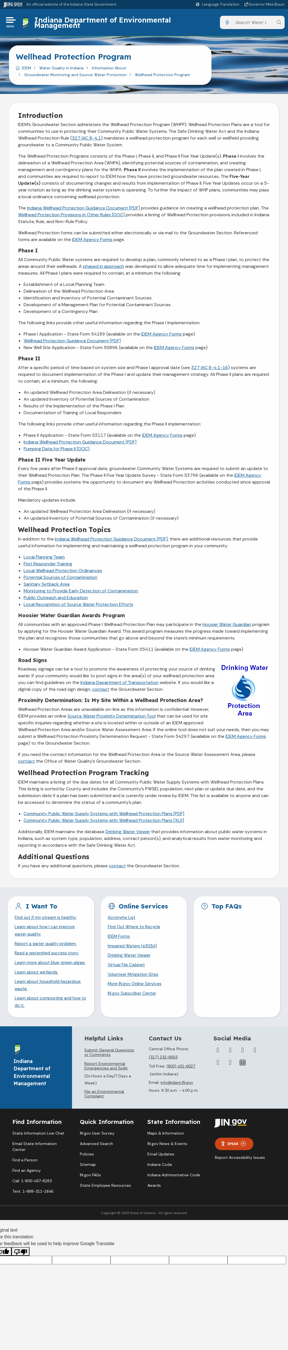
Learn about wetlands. (37, 985)
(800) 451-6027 (180, 1080)
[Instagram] (242, 1064)
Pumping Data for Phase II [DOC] (56, 450)
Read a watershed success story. (48, 957)
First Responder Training (48, 566)
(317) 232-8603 (163, 1071)
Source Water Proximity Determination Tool (112, 718)
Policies (87, 1168)
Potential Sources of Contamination (60, 579)
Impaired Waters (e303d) (133, 949)
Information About (109, 69)
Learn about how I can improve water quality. (46, 933)
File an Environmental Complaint (104, 1108)
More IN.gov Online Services (135, 989)
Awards (154, 1199)
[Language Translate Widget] (218, 4)
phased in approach (103, 268)
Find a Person (24, 1174)
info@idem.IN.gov (177, 1096)
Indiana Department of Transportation (119, 684)
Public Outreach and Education (56, 600)
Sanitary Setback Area (46, 586)
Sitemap (88, 1178)
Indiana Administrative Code (173, 1189)
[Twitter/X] (230, 1064)
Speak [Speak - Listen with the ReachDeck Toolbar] (233, 1158)
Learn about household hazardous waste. (50, 998)
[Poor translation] (21, 1266)
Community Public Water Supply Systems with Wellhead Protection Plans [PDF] (104, 815)
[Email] (230, 1076)
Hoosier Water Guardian (226, 626)
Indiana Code (159, 1178)
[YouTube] (255, 1064)
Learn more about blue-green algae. (45, 971)
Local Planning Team (44, 559)
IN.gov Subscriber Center (133, 999)
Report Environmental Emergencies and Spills (106, 1080)
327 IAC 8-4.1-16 (209, 369)
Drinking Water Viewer (127, 833)
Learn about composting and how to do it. (49, 1016)
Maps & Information (165, 1147)
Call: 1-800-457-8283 (32, 1195)
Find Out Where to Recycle (135, 930)
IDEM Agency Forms (92, 241)
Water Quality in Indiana (61, 69)
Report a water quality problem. (47, 947)
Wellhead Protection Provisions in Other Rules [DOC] (71, 217)
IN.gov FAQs (90, 1189)
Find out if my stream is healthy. (47, 920)
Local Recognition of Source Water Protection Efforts (78, 606)
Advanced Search (96, 1158)
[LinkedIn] (217, 1076)
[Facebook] (217, 1064)
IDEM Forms (119, 940)
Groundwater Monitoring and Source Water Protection (75, 76)
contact (100, 691)
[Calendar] (242, 1076)
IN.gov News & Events (167, 1158)
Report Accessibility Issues (240, 1171)
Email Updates (160, 1168)
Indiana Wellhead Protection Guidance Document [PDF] (83, 210)
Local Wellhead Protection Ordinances (63, 572)
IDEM (26, 69)
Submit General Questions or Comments (109, 1066)
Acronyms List (122, 920)
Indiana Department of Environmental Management (103, 23)
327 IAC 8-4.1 (86, 140)
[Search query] (253, 23)
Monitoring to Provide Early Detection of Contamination (81, 593)
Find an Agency (26, 1184)
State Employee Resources (105, 1199)
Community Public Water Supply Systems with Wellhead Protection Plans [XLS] (104, 822)
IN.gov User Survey (97, 1147)
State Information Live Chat (38, 1147)
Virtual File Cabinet (127, 969)
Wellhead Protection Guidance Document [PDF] (72, 343)
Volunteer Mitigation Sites (134, 979)
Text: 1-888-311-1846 (32, 1205)
